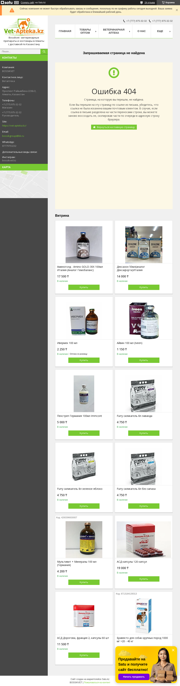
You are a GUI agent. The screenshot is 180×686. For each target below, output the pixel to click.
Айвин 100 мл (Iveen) (129, 343)
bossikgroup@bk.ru (13, 136)
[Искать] (44, 51)
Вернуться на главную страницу (116, 127)
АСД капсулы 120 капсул (132, 561)
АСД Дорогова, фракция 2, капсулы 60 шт (83, 638)
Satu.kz (105, 679)
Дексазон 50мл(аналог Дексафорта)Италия (131, 268)
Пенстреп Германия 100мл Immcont (79, 416)
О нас (142, 31)
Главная (65, 31)
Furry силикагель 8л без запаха (136, 488)
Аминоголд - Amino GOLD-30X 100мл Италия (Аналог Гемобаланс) (80, 268)
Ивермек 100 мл (67, 343)
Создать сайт (27, 2)
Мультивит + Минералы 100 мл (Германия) (76, 563)
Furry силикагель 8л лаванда (134, 416)
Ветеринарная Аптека (114, 31)
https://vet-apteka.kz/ (14, 125)
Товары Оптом (85, 31)
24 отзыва (150, 2)
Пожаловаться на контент (97, 682)
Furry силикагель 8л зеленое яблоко (79, 488)
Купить (84, 287)
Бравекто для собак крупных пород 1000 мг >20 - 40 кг (142, 639)
